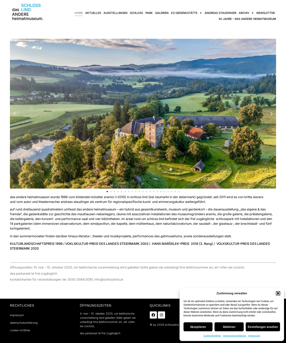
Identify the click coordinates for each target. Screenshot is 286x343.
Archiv (246, 13)
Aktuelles (93, 13)
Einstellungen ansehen (263, 327)
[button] (278, 293)
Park (149, 13)
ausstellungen (115, 13)
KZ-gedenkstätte (186, 13)
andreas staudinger (220, 13)
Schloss (136, 13)
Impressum (254, 335)
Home (78, 13)
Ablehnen (229, 327)
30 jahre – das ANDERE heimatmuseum (247, 18)
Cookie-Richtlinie (212, 335)
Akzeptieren (198, 327)
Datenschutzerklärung (234, 335)
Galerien (162, 13)
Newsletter (265, 13)
